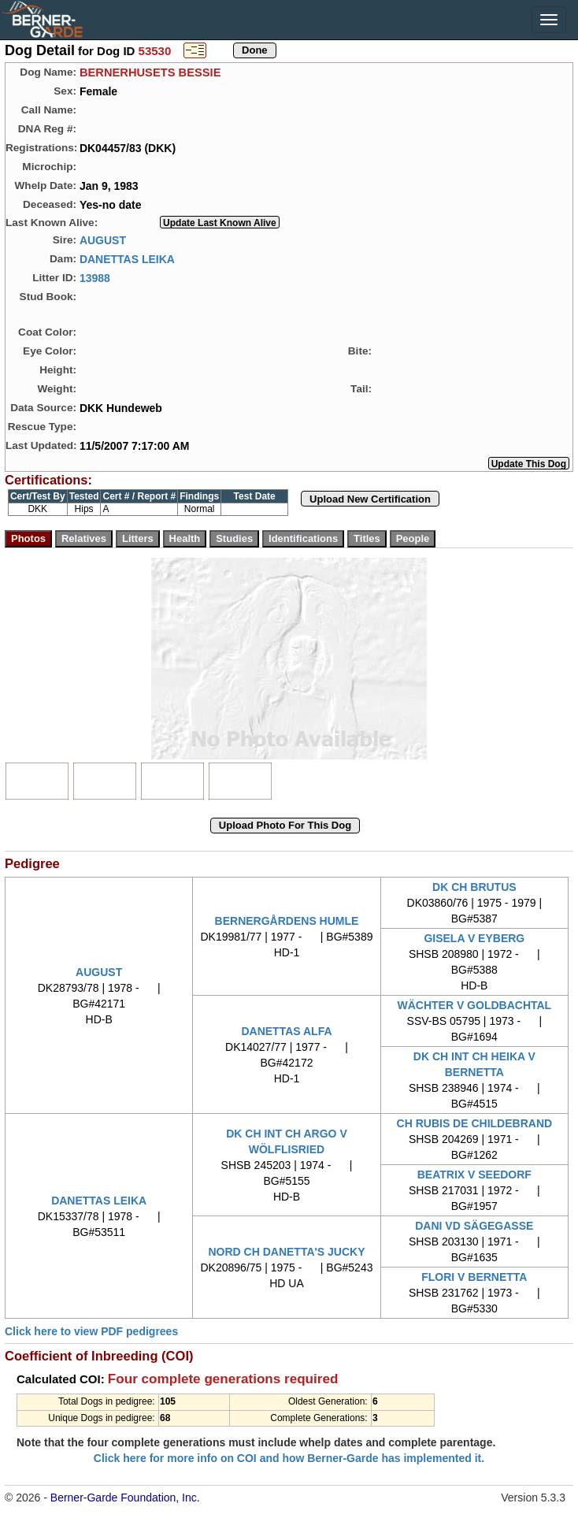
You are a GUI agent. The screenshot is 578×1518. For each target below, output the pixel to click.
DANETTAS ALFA (286, 1031)
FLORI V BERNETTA (474, 1277)
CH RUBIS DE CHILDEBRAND (475, 1123)
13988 (95, 277)
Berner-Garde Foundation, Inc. (125, 1497)
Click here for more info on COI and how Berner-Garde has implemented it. (289, 1458)
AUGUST (103, 239)
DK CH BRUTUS (474, 887)
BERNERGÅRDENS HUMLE (287, 921)
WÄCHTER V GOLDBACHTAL (474, 1005)
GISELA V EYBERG (474, 938)
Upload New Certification (370, 499)
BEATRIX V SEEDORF (474, 1174)
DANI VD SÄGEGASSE (474, 1225)
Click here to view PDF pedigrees (91, 1331)
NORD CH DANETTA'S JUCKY (286, 1251)
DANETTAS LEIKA (127, 258)
